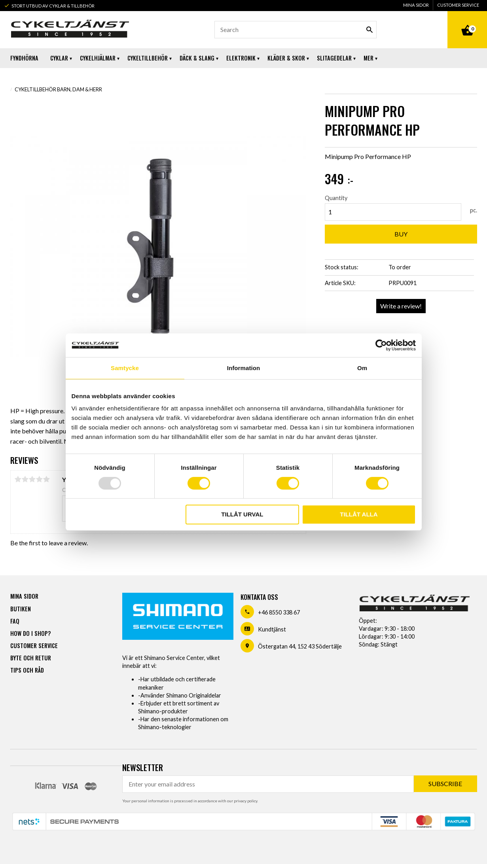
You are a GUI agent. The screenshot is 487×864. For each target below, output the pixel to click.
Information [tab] (243, 368)
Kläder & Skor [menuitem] (286, 58)
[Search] (369, 30)
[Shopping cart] (467, 21)
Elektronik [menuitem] (241, 58)
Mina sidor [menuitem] (416, 5)
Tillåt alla (358, 514)
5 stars (46, 479)
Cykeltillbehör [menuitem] (147, 58)
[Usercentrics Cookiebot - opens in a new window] (381, 345)
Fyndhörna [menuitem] (24, 58)
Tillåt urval (242, 514)
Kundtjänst (272, 629)
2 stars (25, 479)
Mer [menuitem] (368, 58)
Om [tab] (362, 368)
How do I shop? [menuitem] (30, 633)
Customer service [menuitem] (458, 5)
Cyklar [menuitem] (59, 58)
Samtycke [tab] (125, 368)
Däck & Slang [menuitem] (197, 58)
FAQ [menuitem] (14, 621)
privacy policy (245, 800)
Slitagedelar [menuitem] (334, 58)
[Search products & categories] (295, 29)
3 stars (32, 479)
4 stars (39, 479)
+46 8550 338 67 (279, 612)
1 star (18, 479)
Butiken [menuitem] (20, 609)
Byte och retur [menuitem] (30, 658)
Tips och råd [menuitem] (27, 670)
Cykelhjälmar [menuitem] (98, 58)
